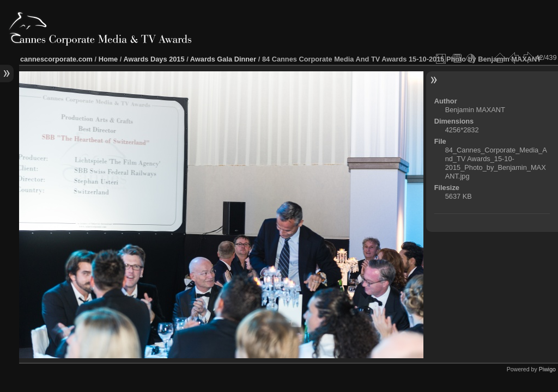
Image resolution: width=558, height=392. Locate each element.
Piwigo (547, 369)
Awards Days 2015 (153, 59)
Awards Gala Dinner (223, 59)
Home (108, 59)
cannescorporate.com (56, 59)
